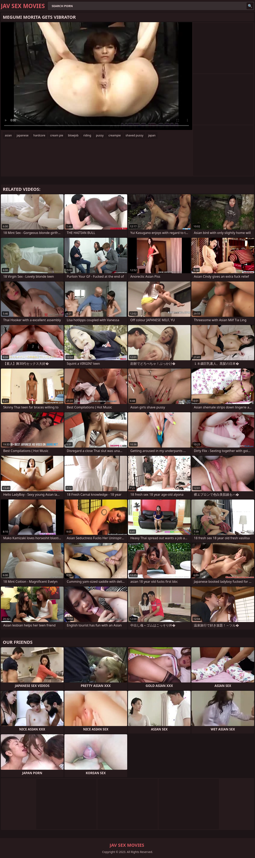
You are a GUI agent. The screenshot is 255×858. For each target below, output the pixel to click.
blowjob (73, 135)
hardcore (39, 135)
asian (8, 135)
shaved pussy (134, 135)
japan (152, 135)
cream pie (56, 135)
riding (87, 135)
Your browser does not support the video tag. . (96, 76)
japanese (23, 135)
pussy (100, 135)
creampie (114, 135)
